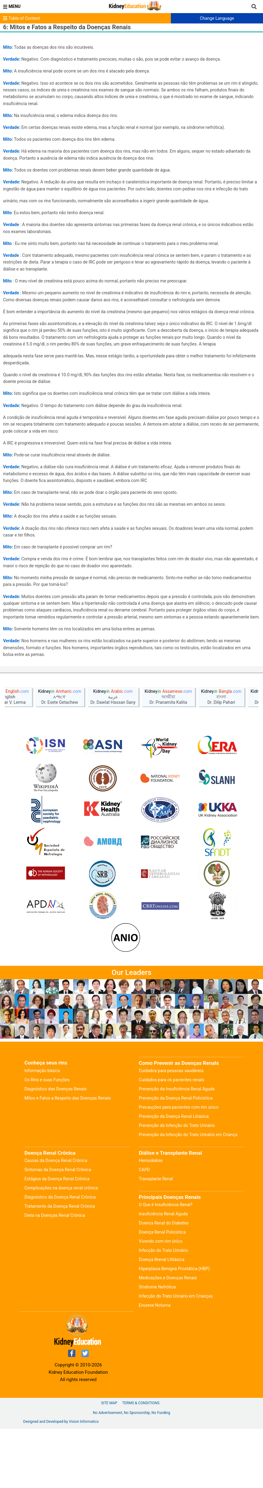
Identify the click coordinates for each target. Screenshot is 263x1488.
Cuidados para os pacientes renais (171, 1138)
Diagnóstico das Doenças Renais (55, 1148)
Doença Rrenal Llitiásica (161, 1318)
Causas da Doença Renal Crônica (55, 1219)
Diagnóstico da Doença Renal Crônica (60, 1256)
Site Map (109, 1462)
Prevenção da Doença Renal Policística (176, 1157)
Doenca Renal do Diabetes (164, 1282)
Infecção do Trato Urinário (163, 1309)
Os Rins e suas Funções (47, 1138)
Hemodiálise (151, 1219)
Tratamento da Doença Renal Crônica (59, 1265)
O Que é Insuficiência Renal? (166, 1263)
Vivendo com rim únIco (160, 1300)
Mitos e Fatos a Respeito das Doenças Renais (67, 1157)
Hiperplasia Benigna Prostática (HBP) (174, 1327)
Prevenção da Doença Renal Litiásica (174, 1175)
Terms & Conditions (140, 1462)
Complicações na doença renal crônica (61, 1247)
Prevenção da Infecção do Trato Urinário (177, 1184)
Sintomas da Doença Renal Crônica (57, 1228)
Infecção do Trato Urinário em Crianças (176, 1355)
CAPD (144, 1228)
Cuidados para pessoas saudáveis (171, 1129)
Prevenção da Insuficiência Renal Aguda (176, 1148)
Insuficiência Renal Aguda (163, 1272)
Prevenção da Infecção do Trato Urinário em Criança (188, 1193)
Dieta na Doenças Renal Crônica (54, 1274)
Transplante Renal (156, 1237)
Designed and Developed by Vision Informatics (61, 1481)
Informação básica (42, 1129)
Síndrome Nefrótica (157, 1346)
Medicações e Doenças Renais (168, 1336)
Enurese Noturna (155, 1364)
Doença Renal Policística (162, 1291)
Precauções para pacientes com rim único (178, 1166)
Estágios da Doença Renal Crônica (56, 1237)
